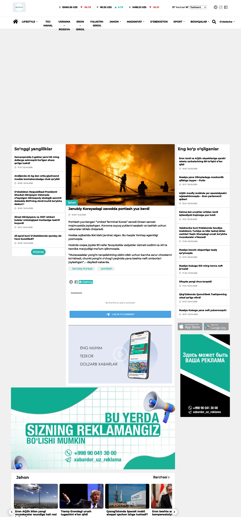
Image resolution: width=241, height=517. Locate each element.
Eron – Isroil (80, 25)
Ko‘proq (38, 163)
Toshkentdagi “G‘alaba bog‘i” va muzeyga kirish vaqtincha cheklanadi (126, 502)
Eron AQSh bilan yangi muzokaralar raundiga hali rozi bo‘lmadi (36, 425)
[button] (30, 21)
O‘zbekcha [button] (226, 21)
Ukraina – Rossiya (64, 25)
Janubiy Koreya (82, 180)
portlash (106, 180)
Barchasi (161, 389)
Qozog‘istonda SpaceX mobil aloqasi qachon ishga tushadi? (127, 424)
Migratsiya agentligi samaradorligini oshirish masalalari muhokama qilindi (81, 502)
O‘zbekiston (159, 21)
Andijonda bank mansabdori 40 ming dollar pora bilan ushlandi (34, 502)
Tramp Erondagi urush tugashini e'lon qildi (76, 424)
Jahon (72, 114)
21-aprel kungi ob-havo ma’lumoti (167, 501)
